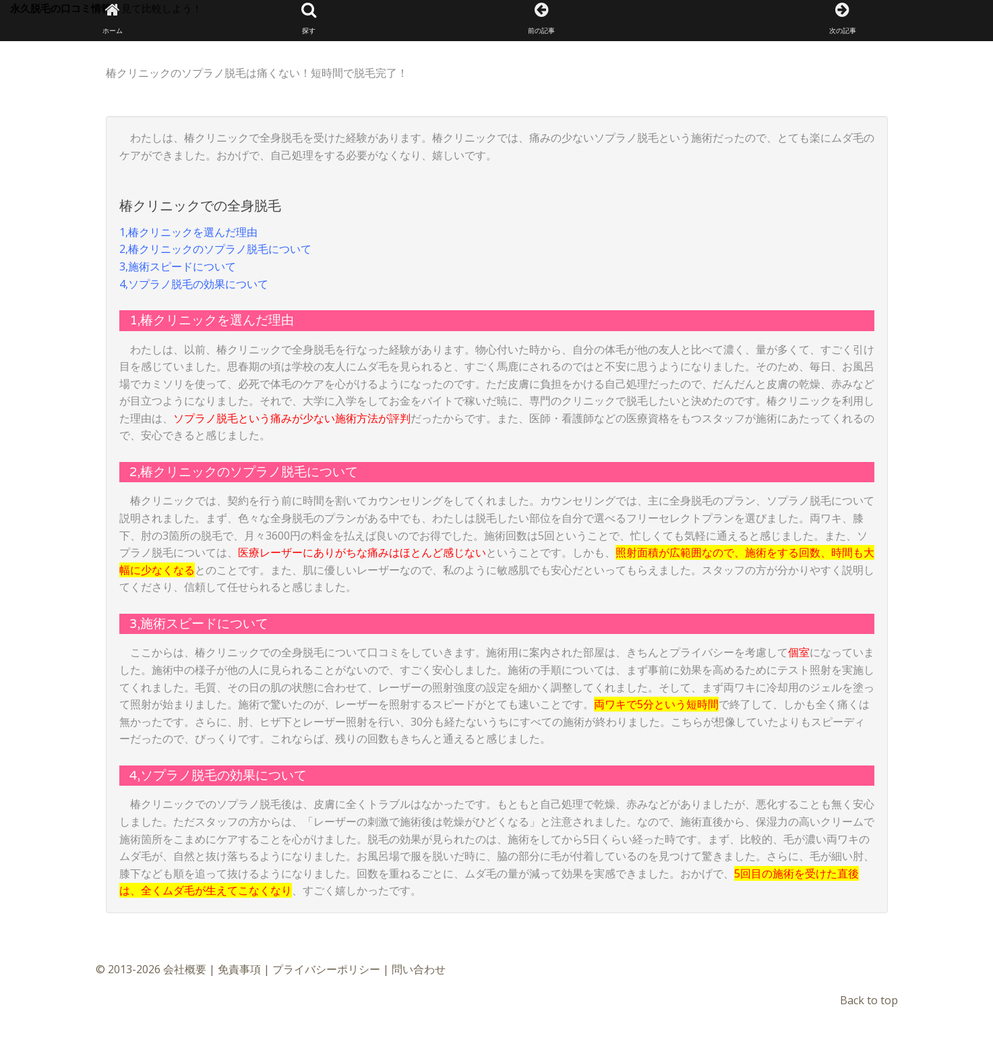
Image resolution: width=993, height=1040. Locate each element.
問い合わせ (419, 969)
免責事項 (239, 969)
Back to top (869, 1000)
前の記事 (541, 18)
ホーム (112, 18)
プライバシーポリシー (326, 969)
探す (308, 18)
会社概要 (184, 969)
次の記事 (842, 18)
